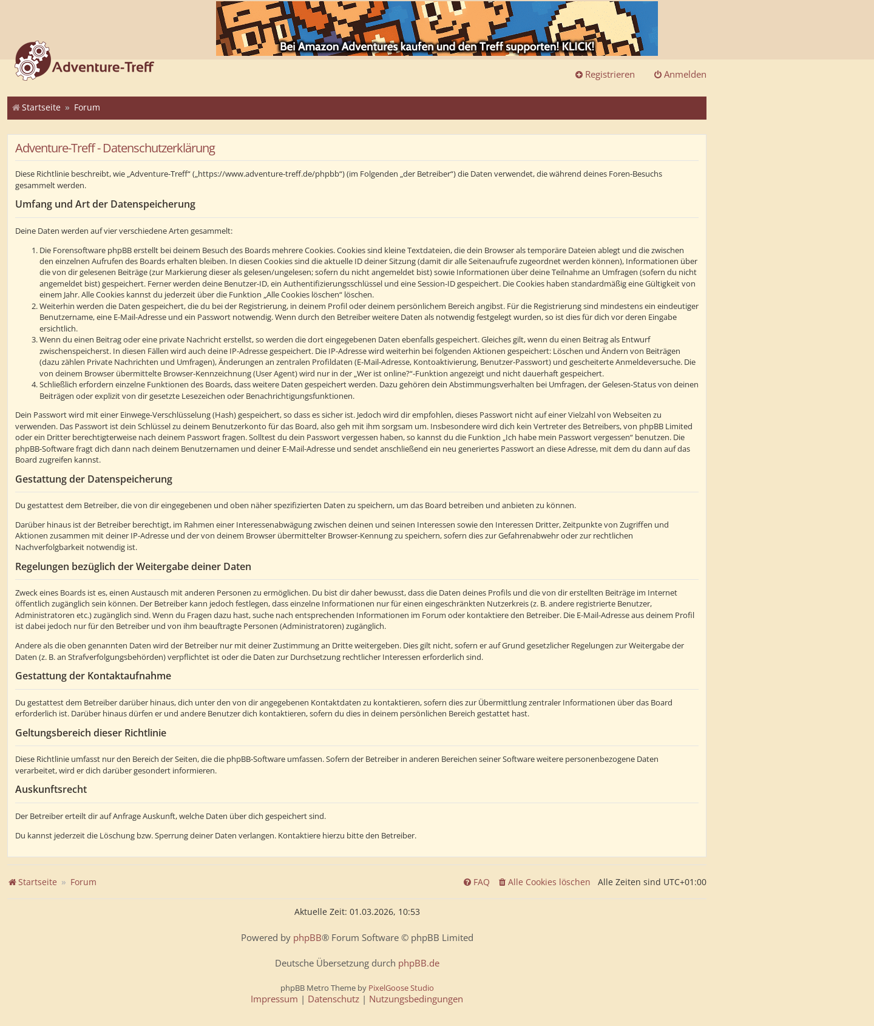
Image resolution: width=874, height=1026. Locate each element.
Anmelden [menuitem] (679, 74)
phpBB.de (418, 963)
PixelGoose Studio (401, 987)
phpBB (307, 937)
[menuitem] (544, 882)
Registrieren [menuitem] (604, 74)
